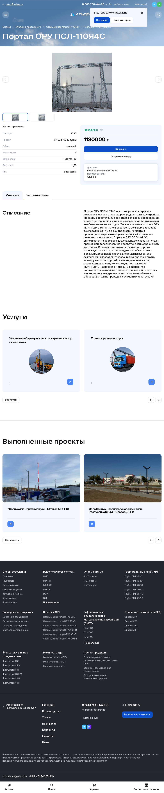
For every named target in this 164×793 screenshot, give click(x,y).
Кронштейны (9, 598)
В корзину (120, 149)
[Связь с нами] (158, 15)
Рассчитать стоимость (137, 715)
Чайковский (141, 4)
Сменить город (122, 20)
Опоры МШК (131, 626)
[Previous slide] (5, 79)
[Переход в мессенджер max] (89, 727)
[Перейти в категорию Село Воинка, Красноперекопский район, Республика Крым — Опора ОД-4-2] (92, 524)
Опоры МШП (131, 630)
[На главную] (82, 14)
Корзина (94, 787)
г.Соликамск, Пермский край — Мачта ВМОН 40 (38, 508)
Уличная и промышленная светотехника (97, 669)
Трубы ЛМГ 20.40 (134, 590)
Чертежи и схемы (37, 195)
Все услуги (11, 400)
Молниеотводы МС (53, 666)
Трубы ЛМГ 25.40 (134, 594)
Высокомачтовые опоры (58, 572)
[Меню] (5, 15)
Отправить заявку (121, 157)
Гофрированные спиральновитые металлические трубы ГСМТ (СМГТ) (101, 618)
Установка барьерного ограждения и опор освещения (40, 340)
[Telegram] (154, 4)
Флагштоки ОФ (10, 661)
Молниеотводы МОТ (54, 662)
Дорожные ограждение (15, 617)
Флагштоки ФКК (11, 666)
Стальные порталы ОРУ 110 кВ (62, 27)
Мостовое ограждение (15, 630)
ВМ (45, 598)
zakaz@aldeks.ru (14, 4)
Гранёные (7, 577)
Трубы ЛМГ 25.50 (134, 598)
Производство (51, 711)
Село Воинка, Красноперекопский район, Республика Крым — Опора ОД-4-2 (115, 510)
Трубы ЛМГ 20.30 (134, 585)
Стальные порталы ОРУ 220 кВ (60, 630)
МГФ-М (47, 581)
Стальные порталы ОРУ (28, 27)
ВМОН (46, 590)
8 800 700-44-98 (93, 4)
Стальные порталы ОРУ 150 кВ (59, 626)
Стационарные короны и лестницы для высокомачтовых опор (101, 660)
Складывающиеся (12, 590)
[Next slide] (158, 79)
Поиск (51, 787)
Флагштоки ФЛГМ (12, 674)
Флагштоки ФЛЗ (11, 679)
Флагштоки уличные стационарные (15, 655)
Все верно (101, 20)
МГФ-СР (47, 585)
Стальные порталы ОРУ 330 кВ (59, 634)
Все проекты (12, 540)
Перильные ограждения (15, 621)
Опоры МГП (131, 621)
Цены (45, 742)
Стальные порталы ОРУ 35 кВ (59, 617)
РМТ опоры (90, 585)
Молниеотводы (53, 653)
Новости (47, 736)
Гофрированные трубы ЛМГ (142, 572)
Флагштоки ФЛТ (11, 683)
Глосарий (48, 705)
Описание (12, 195)
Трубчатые (8, 581)
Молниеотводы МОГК (55, 657)
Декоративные (10, 585)
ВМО (45, 577)
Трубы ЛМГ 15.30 (133, 577)
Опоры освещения (14, 572)
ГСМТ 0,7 (88, 637)
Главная (6, 27)
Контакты (48, 730)
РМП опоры (90, 577)
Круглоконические (12, 594)
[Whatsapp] (159, 4)
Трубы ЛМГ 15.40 (134, 581)
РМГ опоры (90, 581)
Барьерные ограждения (17, 612)
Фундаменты (9, 603)
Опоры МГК (131, 617)
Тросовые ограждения (14, 626)
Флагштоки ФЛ (10, 670)
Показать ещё (51, 603)
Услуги (46, 717)
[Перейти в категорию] (70, 382)
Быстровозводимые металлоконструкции (95, 677)
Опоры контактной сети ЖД (143, 612)
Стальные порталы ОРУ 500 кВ (60, 639)
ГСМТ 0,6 (88, 633)
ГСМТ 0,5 (88, 628)
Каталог (9, 787)
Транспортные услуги (107, 338)
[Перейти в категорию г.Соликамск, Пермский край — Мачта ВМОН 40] (10, 524)
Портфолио (49, 724)
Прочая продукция (95, 653)
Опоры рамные (93, 572)
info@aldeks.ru (132, 705)
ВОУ (45, 594)
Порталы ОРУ (51, 612)
